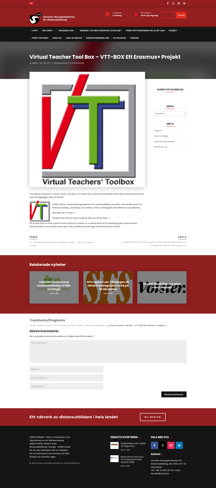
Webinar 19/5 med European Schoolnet (101, 30)
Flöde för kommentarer (164, 141)
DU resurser (119, 38)
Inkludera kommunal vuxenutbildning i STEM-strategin (54, 285)
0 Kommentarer (77, 63)
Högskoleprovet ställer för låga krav (133, 445)
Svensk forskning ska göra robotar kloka (162, 285)
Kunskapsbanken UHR (97, 38)
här (74, 212)
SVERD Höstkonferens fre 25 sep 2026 (145, 30)
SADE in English (74, 38)
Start (35, 30)
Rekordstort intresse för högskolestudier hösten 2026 (132, 459)
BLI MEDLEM (153, 417)
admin (35, 63)
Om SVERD (47, 30)
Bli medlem (146, 13)
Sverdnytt (117, 13)
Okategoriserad (61, 63)
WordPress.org (160, 147)
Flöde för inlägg (161, 136)
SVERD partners (40, 38)
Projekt (173, 30)
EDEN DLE (57, 38)
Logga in (158, 130)
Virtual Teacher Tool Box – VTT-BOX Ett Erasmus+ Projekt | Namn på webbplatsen (67, 325)
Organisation (65, 30)
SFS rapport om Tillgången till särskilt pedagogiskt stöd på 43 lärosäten (108, 285)
